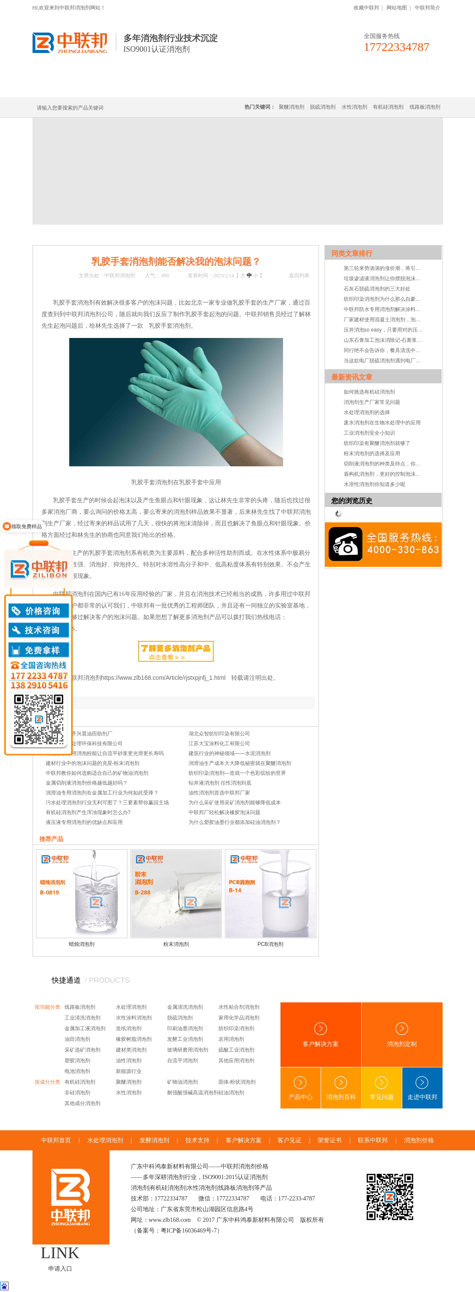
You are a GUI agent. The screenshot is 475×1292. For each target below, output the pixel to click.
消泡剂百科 (341, 1088)
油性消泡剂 (129, 1061)
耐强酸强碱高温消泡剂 (192, 1093)
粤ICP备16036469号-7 (189, 1230)
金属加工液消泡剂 (85, 1028)
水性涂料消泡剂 (134, 1018)
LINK (60, 1253)
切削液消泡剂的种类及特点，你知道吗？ (384, 464)
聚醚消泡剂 (291, 107)
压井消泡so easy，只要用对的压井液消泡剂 (384, 330)
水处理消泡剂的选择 (367, 412)
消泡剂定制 (267, 86)
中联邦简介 (427, 8)
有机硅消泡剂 (113, 86)
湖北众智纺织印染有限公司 (219, 734)
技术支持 (197, 1140)
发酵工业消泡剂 (185, 1039)
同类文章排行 (351, 253)
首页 (67, 234)
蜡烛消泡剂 (81, 944)
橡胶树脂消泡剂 (134, 1039)
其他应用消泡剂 (236, 1061)
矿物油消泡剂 (182, 1082)
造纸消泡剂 (129, 1028)
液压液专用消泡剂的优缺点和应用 (84, 822)
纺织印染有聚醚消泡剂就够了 (377, 443)
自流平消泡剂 (182, 1061)
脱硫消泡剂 (323, 107)
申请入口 (60, 1268)
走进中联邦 (422, 1088)
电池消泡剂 (77, 1071)
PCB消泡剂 (270, 944)
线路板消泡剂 (165, 86)
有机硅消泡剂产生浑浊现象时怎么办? (88, 812)
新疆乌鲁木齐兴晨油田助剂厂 (79, 734)
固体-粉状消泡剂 (237, 1082)
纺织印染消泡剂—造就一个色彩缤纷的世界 (237, 773)
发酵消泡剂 (154, 1140)
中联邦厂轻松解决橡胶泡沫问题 (224, 812)
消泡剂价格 (419, 1140)
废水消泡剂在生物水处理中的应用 (382, 423)
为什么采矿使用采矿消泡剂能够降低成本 (235, 803)
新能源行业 (129, 1071)
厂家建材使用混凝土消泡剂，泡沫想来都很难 (384, 320)
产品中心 (301, 1088)
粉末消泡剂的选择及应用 (372, 453)
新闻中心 (88, 234)
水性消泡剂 (354, 107)
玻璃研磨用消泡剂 (187, 1050)
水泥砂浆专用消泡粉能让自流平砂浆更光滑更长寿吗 (105, 753)
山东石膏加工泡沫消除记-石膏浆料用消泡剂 (384, 340)
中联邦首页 (64, 86)
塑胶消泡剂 (77, 1061)
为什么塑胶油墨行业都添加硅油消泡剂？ (235, 822)
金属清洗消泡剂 (185, 1007)
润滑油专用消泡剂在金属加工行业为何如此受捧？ (102, 793)
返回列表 (299, 276)
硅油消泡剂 (231, 1093)
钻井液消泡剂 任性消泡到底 (220, 783)
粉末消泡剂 (176, 944)
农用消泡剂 (231, 1039)
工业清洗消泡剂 (82, 1018)
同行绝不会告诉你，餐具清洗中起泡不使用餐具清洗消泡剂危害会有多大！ (384, 350)
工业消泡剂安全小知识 (369, 433)
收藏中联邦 (366, 8)
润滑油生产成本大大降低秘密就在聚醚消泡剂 (240, 763)
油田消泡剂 (77, 1039)
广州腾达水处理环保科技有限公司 (84, 744)
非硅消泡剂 (77, 1093)
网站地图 (396, 8)
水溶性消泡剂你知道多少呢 (374, 484)
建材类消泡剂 (131, 1050)
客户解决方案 (321, 1034)
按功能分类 (47, 1007)
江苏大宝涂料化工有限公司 (219, 744)
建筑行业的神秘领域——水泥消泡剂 (230, 753)
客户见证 (289, 1140)
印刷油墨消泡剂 (185, 1028)
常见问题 (143, 234)
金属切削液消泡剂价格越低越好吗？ (87, 783)
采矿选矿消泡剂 (82, 1050)
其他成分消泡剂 (82, 1103)
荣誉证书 (330, 1140)
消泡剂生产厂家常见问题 (372, 402)
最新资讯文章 (351, 377)
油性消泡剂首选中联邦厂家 (219, 793)
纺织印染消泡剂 (236, 1028)
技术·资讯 (364, 86)
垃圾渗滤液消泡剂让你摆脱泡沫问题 (384, 279)
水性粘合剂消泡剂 (239, 1007)
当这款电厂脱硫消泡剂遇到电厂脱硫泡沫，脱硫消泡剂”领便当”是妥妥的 (384, 361)
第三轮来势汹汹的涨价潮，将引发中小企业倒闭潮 (384, 268)
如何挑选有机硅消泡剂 (369, 392)
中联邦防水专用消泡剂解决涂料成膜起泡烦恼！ (384, 309)
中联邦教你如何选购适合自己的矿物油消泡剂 (97, 773)
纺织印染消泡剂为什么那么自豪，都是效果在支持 (384, 299)
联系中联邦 (408, 86)
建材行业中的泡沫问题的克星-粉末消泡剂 (93, 763)
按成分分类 (47, 1082)
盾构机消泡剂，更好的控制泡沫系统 (384, 474)
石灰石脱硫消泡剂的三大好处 (377, 289)
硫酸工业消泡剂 (236, 1050)
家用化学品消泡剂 (239, 1018)
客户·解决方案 (317, 86)
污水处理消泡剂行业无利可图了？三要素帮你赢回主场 (107, 803)
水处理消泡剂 (218, 86)
